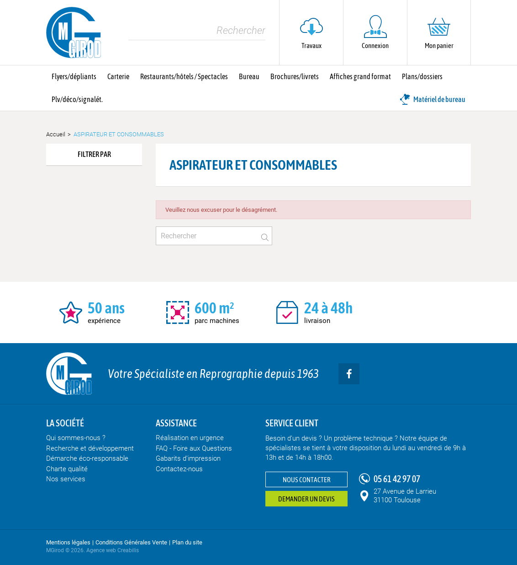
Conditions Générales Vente (131, 542)
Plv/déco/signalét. (77, 99)
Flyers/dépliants (74, 76)
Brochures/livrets (294, 76)
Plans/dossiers (422, 76)
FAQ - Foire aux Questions (194, 448)
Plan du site (187, 542)
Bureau (249, 76)
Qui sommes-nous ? (76, 438)
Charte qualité (67, 469)
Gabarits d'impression (188, 458)
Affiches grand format (360, 76)
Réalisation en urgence (190, 438)
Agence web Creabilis (112, 550)
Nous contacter (307, 480)
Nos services (65, 479)
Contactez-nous (179, 469)
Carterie (118, 76)
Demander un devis (306, 499)
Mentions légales (68, 542)
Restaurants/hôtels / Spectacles (184, 76)
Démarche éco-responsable (87, 458)
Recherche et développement (90, 448)
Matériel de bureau (432, 99)
